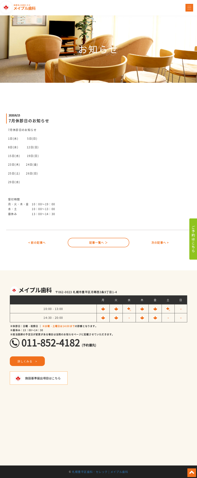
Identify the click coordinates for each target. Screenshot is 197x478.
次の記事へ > (160, 242)
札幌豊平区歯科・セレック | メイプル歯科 (100, 472)
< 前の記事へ (37, 242)
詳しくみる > (27, 361)
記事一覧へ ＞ (98, 242)
